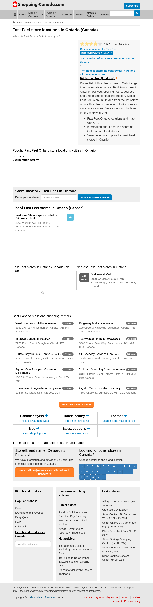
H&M (18, 521)
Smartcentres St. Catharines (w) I (119, 524)
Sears (18, 508)
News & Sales (91, 14)
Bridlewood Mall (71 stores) (99, 78)
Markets (67, 14)
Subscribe (132, 5)
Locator (79, 14)
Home (22, 14)
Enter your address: (27, 197)
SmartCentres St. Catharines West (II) (119, 516)
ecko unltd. (21, 526)
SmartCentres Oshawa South (115, 557)
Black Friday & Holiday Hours (101, 597)
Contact (125, 597)
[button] (15, 14)
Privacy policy (132, 601)
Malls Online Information (42, 597)
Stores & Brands (51, 14)
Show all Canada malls (77, 404)
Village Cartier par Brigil (118, 503)
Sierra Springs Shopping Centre (116, 541)
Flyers (105, 14)
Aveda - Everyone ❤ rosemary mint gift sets (72, 530)
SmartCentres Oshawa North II (119, 549)
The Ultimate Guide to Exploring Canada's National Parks (75, 549)
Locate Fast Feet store (95, 197)
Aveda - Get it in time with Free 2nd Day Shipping (74, 514)
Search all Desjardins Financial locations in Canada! (44, 472)
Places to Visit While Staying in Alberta (75, 571)
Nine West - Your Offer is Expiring (73, 522)
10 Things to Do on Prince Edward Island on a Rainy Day (74, 561)
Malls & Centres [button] (35, 14)
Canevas (115, 509)
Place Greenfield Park (119, 532)
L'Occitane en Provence (29, 512)
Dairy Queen (22, 517)
